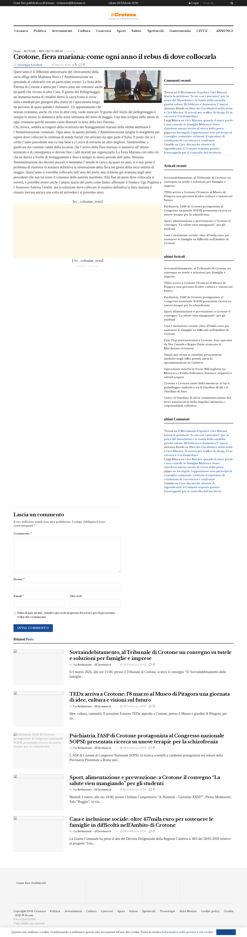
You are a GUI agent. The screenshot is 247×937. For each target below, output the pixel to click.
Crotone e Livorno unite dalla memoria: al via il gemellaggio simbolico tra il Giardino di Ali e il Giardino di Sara (197, 387)
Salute (137, 31)
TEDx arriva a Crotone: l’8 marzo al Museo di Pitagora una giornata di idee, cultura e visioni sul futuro (198, 196)
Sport (121, 31)
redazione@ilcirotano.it (71, 3)
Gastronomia (180, 31)
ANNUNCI (224, 31)
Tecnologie (167, 912)
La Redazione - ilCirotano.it (92, 666)
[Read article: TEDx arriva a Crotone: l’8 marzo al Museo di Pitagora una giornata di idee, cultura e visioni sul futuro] (39, 710)
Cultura (84, 31)
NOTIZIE (30, 51)
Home (17, 51)
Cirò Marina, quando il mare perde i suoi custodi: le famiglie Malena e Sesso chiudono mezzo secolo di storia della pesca (198, 124)
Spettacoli (155, 31)
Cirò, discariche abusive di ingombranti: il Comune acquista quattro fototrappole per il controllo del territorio (193, 148)
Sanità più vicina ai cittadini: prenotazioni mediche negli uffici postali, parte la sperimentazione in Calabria (193, 359)
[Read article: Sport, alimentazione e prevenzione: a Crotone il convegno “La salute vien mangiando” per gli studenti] (39, 794)
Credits (228, 912)
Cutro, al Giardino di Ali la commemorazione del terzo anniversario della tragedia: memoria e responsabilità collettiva (197, 402)
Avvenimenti (62, 31)
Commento (23, 534)
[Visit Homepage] (124, 16)
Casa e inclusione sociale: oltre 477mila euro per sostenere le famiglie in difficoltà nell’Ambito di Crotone (196, 239)
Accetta (226, 932)
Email (19, 597)
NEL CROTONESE (51, 51)
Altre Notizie (188, 912)
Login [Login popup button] (194, 3)
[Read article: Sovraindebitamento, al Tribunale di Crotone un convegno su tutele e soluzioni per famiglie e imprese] (39, 669)
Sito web (76, 597)
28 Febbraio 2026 (133, 666)
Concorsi (103, 31)
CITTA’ (202, 31)
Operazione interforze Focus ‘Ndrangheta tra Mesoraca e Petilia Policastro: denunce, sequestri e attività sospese (198, 373)
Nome (19, 580)
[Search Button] (231, 3)
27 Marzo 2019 (61, 65)
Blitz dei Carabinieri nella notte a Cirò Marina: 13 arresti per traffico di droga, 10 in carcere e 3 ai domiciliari (198, 112)
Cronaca (21, 31)
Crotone (71, 51)
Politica (40, 31)
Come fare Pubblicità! (31, 884)
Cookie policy (210, 912)
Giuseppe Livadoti (30, 65)
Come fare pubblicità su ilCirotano (34, 3)
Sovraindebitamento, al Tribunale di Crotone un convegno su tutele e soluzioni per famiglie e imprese (197, 181)
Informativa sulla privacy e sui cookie (187, 932)
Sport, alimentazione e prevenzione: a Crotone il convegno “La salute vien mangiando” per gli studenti (197, 225)
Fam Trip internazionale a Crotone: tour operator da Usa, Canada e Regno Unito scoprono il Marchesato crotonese (198, 344)
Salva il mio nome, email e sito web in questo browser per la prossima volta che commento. (66, 616)
